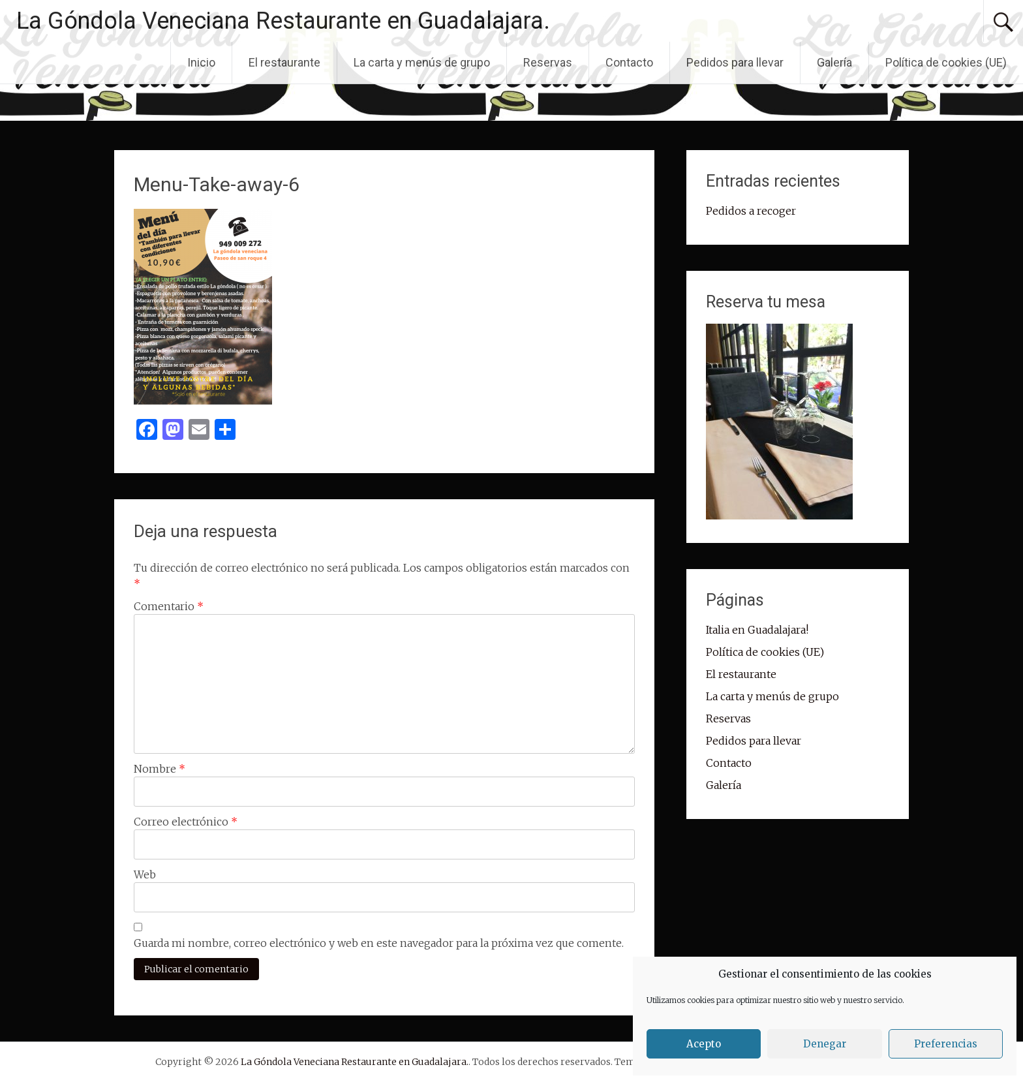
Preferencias (945, 1044)
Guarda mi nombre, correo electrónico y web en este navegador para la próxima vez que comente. (379, 943)
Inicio (201, 62)
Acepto (703, 1044)
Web (145, 874)
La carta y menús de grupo (422, 62)
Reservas (547, 62)
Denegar (824, 1044)
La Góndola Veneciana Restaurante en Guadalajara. (283, 21)
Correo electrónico (185, 821)
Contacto (629, 62)
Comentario (169, 606)
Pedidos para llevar (735, 62)
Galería (834, 62)
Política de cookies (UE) (946, 62)
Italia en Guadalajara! (757, 629)
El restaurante (284, 62)
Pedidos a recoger (751, 210)
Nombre (159, 768)
